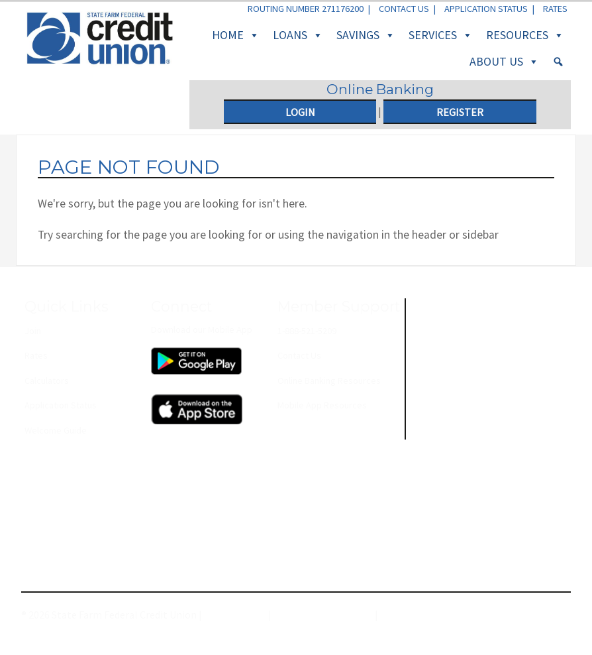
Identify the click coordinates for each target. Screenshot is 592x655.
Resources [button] (525, 35)
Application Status (486, 9)
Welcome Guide (56, 430)
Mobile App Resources (322, 405)
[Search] (558, 61)
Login (300, 112)
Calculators (47, 381)
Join (33, 331)
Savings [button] (365, 35)
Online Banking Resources (329, 381)
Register (459, 112)
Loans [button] (298, 35)
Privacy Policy (235, 614)
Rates (555, 9)
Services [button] (441, 35)
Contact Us (404, 9)
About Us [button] (504, 61)
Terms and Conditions (323, 614)
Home (236, 35)
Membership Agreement (435, 614)
